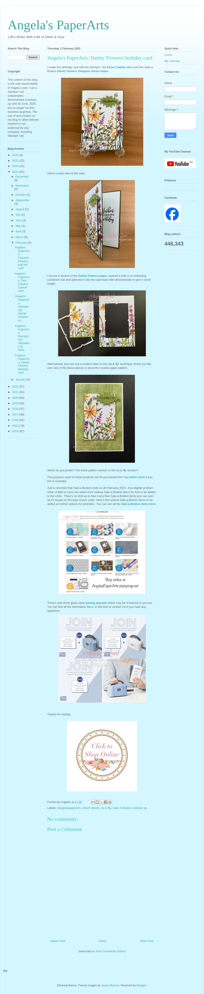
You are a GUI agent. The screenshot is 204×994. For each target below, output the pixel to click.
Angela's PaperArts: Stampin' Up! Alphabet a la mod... (22, 337)
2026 (15, 155)
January (21, 379)
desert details (90, 808)
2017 (15, 414)
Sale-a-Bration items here (138, 504)
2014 (15, 431)
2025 (15, 160)
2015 (15, 425)
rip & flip (106, 808)
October (21, 194)
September (23, 200)
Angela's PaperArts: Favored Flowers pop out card (22, 258)
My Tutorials (172, 61)
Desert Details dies (119, 67)
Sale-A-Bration (122, 808)
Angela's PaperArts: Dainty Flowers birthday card (22, 364)
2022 (15, 386)
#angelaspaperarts (69, 808)
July (18, 214)
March (20, 237)
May (19, 226)
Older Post (147, 941)
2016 (15, 420)
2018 (15, 408)
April (19, 231)
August (20, 209)
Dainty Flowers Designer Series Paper (82, 71)
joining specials (97, 602)
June (19, 220)
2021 (15, 392)
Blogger (141, 985)
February (22, 242)
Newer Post (57, 941)
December (22, 176)
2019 (15, 403)
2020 (15, 397)
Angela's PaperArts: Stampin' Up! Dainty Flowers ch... (22, 308)
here (90, 606)
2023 (15, 171)
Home (103, 941)
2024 (15, 166)
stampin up (140, 808)
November (22, 185)
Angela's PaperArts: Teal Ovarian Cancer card (22, 282)
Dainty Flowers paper (92, 275)
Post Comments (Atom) (110, 951)
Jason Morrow (110, 985)
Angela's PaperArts (58, 25)
